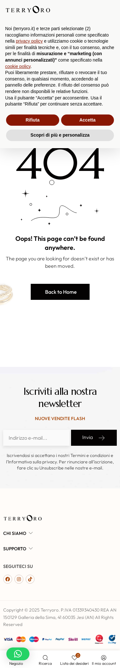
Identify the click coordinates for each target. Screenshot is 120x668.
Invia (94, 438)
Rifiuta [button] (33, 639)
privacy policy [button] (29, 560)
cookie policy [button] (17, 586)
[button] (60, 292)
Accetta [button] (87, 639)
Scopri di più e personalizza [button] (59, 654)
